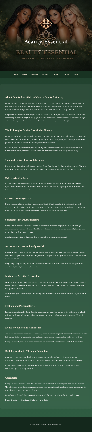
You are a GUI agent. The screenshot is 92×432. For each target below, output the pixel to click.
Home (16, 74)
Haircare (45, 74)
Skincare (34, 74)
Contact (75, 74)
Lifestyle (65, 74)
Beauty (24, 74)
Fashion (55, 74)
